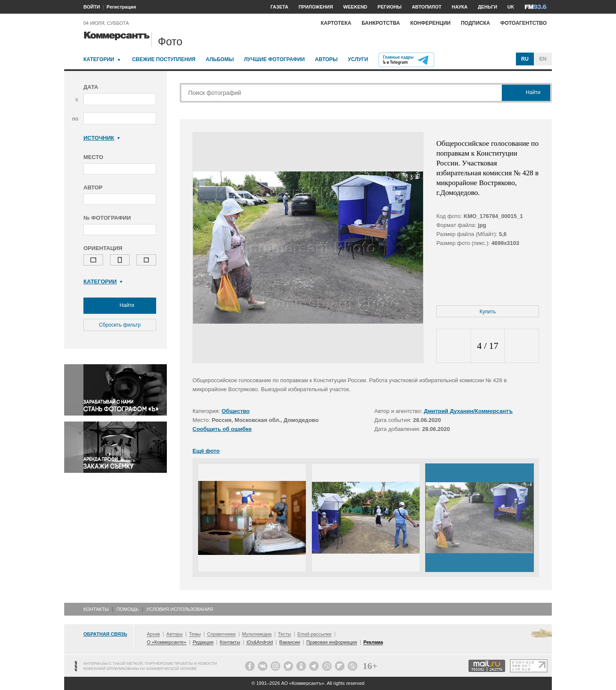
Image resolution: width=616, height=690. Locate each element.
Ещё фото (205, 451)
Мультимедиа (257, 634)
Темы (195, 634)
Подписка (475, 23)
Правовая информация (331, 642)
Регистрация (121, 6)
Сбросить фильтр (120, 325)
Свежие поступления (163, 59)
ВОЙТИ (91, 6)
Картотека (336, 23)
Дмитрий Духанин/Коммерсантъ (468, 411)
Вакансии (289, 642)
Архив (153, 634)
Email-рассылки (314, 634)
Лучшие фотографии (274, 59)
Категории (98, 59)
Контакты (96, 609)
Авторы (326, 59)
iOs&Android (259, 642)
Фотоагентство (523, 23)
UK (510, 6)
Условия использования (179, 609)
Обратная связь (105, 634)
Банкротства (380, 23)
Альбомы (220, 59)
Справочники (221, 634)
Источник (101, 138)
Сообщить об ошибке (222, 429)
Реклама (373, 642)
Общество (236, 411)
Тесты (284, 634)
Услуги (358, 59)
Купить (488, 312)
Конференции (430, 23)
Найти (119, 305)
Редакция (202, 642)
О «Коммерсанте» (166, 642)
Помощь (127, 609)
